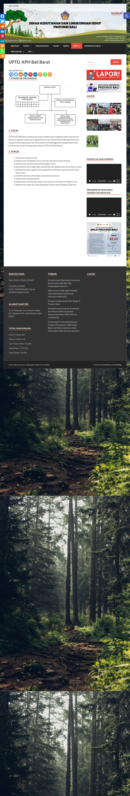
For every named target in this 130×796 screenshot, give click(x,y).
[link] (127, 15)
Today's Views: (15, 334)
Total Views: (14, 348)
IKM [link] (29, 52)
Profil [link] (26, 46)
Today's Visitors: (16, 339)
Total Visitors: (15, 352)
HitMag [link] (118, 365)
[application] (104, 174)
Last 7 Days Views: (17, 343)
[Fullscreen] (118, 181)
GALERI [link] (56, 46)
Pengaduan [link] (16, 52)
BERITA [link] (66, 46)
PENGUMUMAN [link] (42, 46)
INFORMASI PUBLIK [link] (92, 46)
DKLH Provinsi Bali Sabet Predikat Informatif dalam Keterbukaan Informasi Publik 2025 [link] (62, 293)
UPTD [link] (75, 46)
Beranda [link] (15, 46)
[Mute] (114, 181)
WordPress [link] (107, 365)
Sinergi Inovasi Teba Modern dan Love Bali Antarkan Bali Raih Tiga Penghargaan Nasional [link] (64, 283)
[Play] (90, 181)
